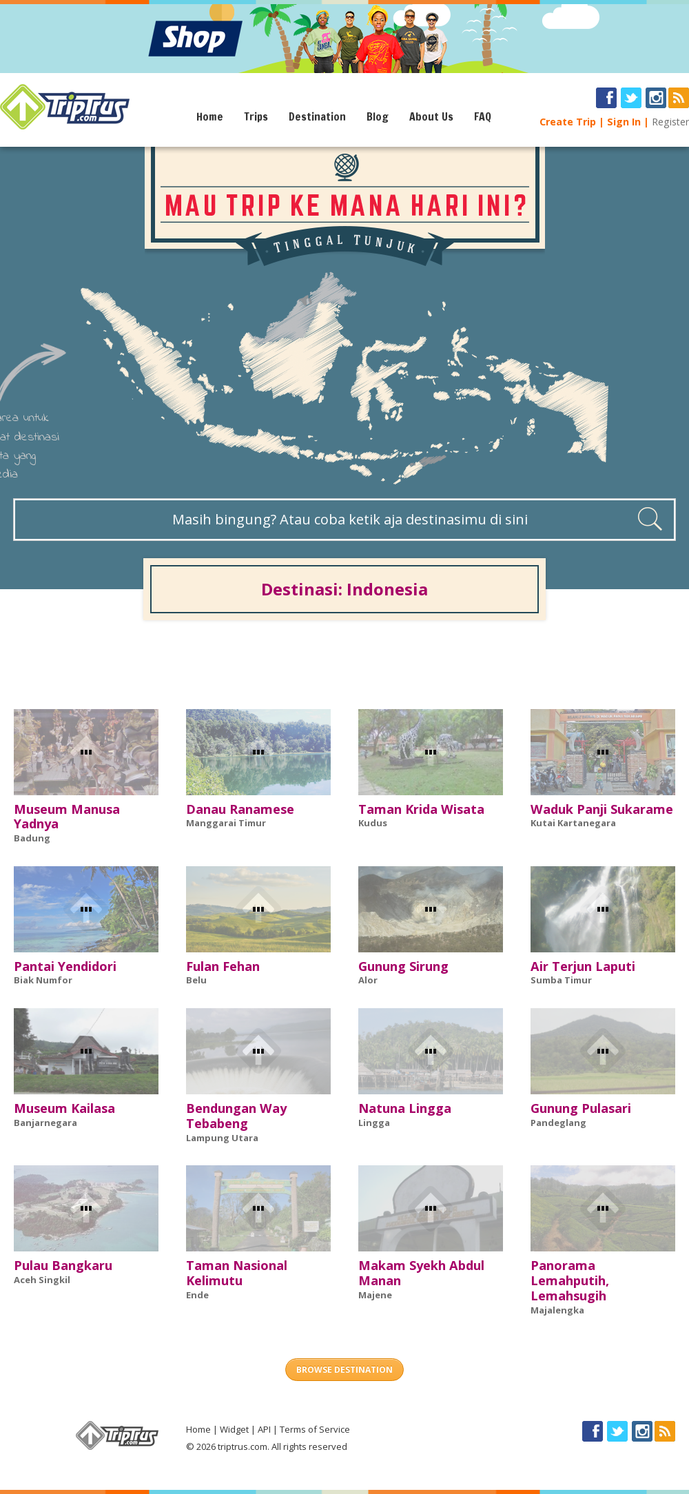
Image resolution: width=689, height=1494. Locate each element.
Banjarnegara (45, 1122)
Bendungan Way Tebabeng (236, 1116)
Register (670, 121)
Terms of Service (315, 1429)
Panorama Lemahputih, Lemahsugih (570, 1280)
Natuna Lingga (404, 1108)
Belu (196, 980)
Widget (234, 1429)
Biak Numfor (43, 980)
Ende (197, 1295)
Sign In (624, 121)
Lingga (374, 1122)
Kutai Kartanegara (573, 823)
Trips (256, 116)
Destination (317, 116)
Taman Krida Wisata (421, 809)
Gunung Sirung (403, 966)
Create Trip (567, 121)
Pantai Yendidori (65, 966)
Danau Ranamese (240, 809)
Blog (378, 116)
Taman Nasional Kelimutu (236, 1273)
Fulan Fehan (223, 966)
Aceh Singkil (42, 1279)
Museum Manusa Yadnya (67, 816)
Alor (368, 980)
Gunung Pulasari (581, 1108)
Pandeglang (558, 1122)
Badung (32, 838)
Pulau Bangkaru (63, 1265)
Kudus (372, 823)
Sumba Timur (561, 980)
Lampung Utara (222, 1138)
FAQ (482, 116)
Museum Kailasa (64, 1108)
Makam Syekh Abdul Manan (421, 1273)
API (264, 1429)
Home (209, 116)
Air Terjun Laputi (583, 966)
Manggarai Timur (226, 823)
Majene (375, 1295)
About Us (431, 116)
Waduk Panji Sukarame (602, 809)
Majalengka (557, 1310)
